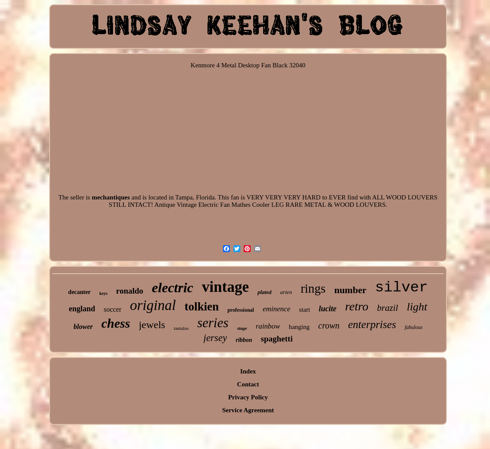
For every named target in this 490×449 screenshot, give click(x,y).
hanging (299, 326)
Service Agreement (248, 410)
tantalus (181, 328)
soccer (112, 309)
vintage (225, 286)
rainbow (268, 326)
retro (356, 306)
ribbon (244, 340)
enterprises (372, 324)
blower (83, 326)
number (350, 290)
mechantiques (111, 197)
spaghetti (277, 338)
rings (313, 288)
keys (103, 293)
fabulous (413, 327)
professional (240, 310)
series (212, 322)
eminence (276, 309)
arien (286, 292)
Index (248, 371)
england (82, 308)
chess (115, 323)
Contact (248, 384)
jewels (152, 324)
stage (242, 328)
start (304, 309)
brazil (387, 308)
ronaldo (129, 290)
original (153, 305)
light (417, 306)
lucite (327, 308)
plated (265, 292)
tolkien (202, 306)
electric (172, 287)
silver (401, 287)
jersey (215, 337)
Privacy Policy (248, 397)
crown (328, 325)
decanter (79, 292)
